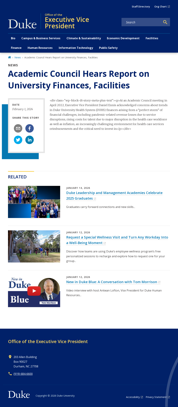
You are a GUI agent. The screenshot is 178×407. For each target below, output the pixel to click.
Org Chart (160, 6)
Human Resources (40, 48)
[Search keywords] (141, 22)
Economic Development (123, 38)
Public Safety (108, 48)
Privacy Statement (156, 397)
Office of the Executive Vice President (48, 341)
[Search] (165, 22)
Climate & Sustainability (84, 38)
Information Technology (76, 48)
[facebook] (29, 128)
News (17, 57)
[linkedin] (29, 139)
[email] (18, 128)
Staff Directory (141, 6)
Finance (16, 48)
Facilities (152, 38)
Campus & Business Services (40, 38)
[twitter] (18, 139)
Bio (13, 38)
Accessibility (133, 397)
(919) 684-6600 (23, 374)
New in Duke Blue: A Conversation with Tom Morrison (111, 281)
